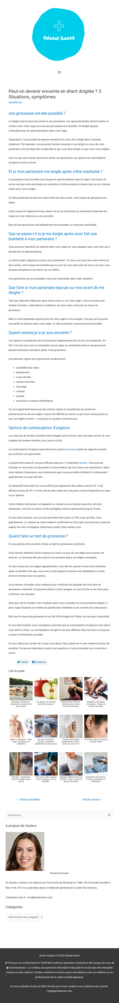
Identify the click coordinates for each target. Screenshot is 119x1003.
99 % (31, 490)
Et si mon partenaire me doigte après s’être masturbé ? (55, 171)
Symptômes (15, 102)
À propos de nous (101, 962)
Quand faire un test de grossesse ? (38, 536)
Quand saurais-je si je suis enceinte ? (40, 332)
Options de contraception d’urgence (39, 428)
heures (83, 462)
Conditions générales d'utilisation (69, 962)
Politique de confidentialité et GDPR (28, 962)
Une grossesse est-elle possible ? (37, 113)
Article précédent (28, 799)
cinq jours (70, 449)
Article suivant (92, 799)
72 (65, 462)
